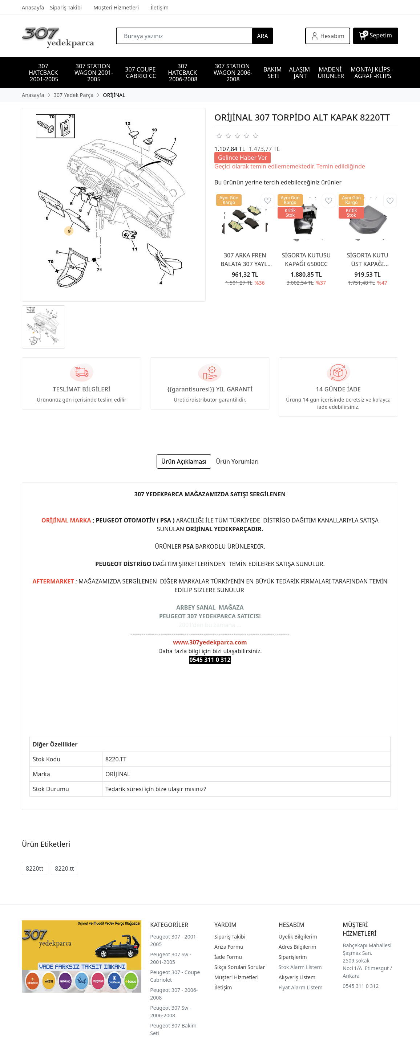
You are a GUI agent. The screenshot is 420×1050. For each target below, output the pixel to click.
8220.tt (64, 868)
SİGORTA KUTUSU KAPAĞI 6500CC (306, 259)
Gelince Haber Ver (242, 158)
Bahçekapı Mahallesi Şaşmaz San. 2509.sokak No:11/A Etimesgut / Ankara (367, 960)
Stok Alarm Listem (300, 967)
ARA (262, 36)
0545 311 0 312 (361, 985)
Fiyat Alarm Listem (301, 987)
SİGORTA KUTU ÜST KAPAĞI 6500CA (367, 259)
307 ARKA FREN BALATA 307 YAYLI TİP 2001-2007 (245, 259)
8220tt (34, 868)
